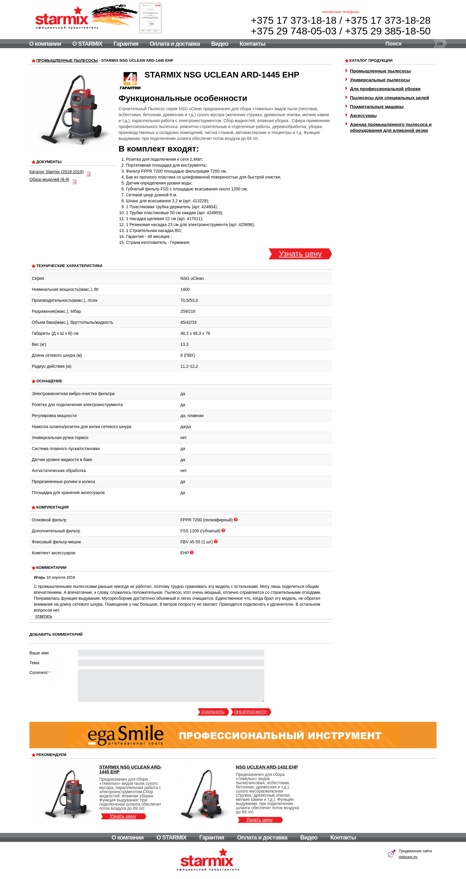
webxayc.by (408, 857)
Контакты (252, 43)
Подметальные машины (377, 106)
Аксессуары (363, 115)
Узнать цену (300, 253)
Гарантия (126, 43)
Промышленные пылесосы (67, 60)
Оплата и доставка (175, 43)
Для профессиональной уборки (385, 88)
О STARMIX (87, 43)
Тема (34, 662)
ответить (43, 616)
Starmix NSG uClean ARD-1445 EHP (130, 769)
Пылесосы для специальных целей (389, 97)
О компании (45, 43)
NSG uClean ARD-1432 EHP (267, 766)
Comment (39, 672)
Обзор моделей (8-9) (49, 179)
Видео (219, 43)
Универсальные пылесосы (380, 79)
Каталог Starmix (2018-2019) (56, 171)
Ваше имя (39, 653)
